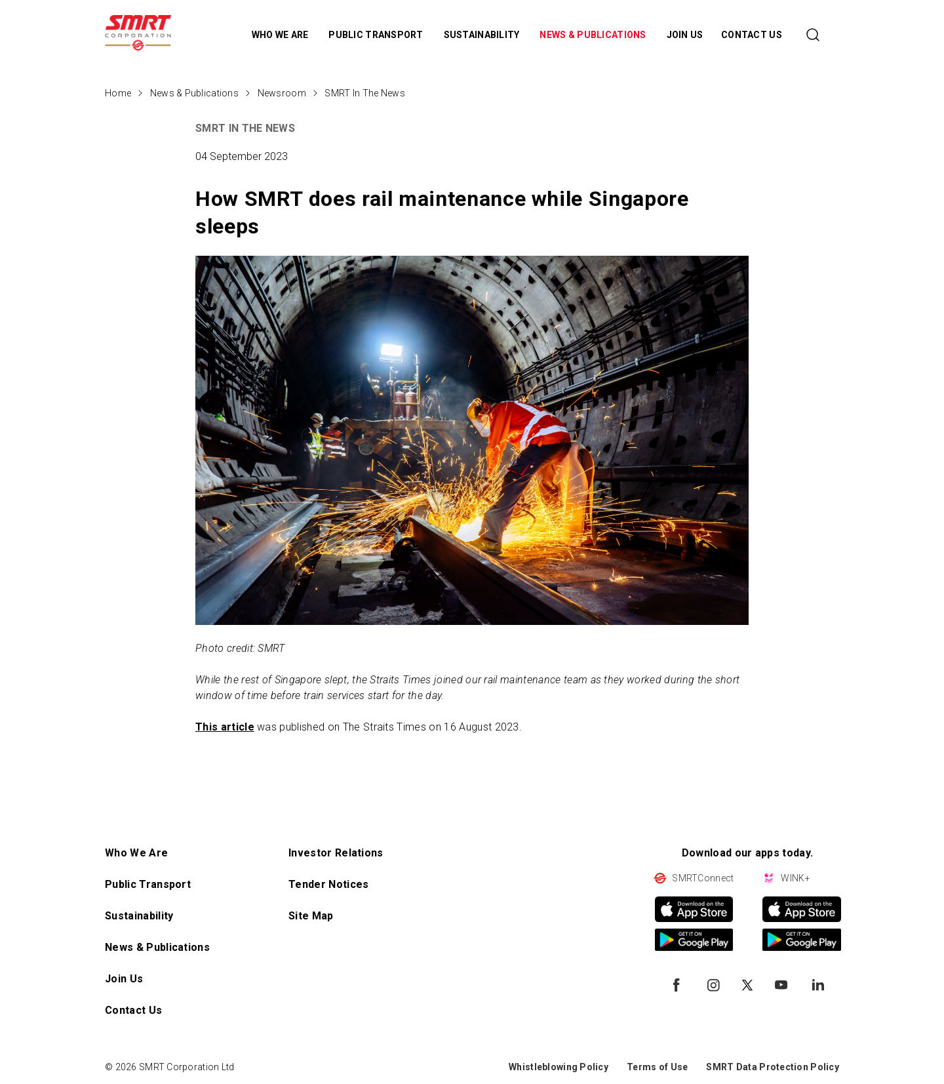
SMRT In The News (364, 93)
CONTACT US (751, 35)
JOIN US (685, 35)
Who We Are (136, 853)
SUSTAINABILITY (483, 35)
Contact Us (133, 1010)
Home (118, 93)
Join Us (124, 979)
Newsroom (282, 93)
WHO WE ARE (281, 35)
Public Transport (148, 884)
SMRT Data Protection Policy (772, 1067)
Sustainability (139, 916)
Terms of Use (657, 1067)
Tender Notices (328, 884)
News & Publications (194, 93)
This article (224, 727)
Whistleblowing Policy (558, 1067)
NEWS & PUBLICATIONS (594, 35)
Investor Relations (336, 853)
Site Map (311, 916)
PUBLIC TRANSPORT (376, 35)
